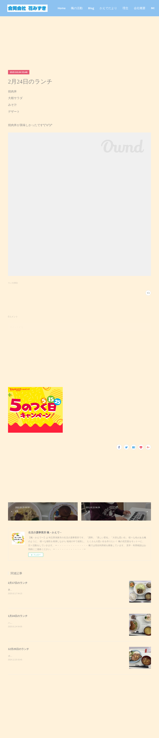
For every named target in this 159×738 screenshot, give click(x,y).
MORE (144, 8)
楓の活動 (94, 8)
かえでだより (126, 8)
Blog (109, 8)
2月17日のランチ (18, 582)
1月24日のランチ (18, 615)
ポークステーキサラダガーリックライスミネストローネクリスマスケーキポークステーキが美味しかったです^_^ (63, 656)
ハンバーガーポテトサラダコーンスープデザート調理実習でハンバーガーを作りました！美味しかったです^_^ (62, 623)
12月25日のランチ (18, 649)
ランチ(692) (13, 283)
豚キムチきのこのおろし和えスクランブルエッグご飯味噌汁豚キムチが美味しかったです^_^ (53, 590)
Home (79, 8)
